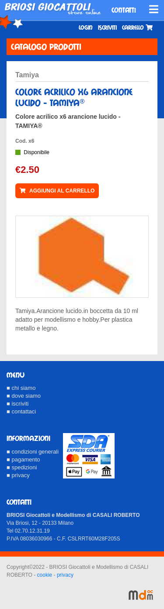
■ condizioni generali (33, 451)
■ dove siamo (24, 395)
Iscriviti (107, 27)
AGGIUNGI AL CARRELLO (57, 191)
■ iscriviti (17, 403)
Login (86, 27)
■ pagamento (23, 459)
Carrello (137, 27)
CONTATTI (124, 10)
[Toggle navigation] (153, 9)
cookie (44, 575)
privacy (65, 575)
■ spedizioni (22, 467)
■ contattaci (21, 411)
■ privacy (18, 475)
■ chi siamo (21, 388)
